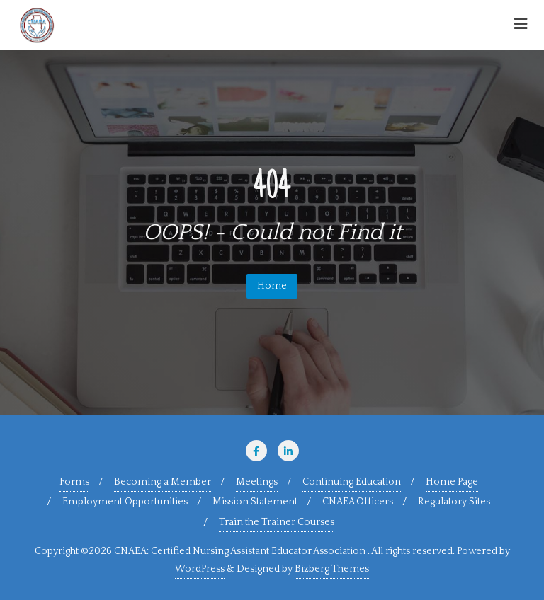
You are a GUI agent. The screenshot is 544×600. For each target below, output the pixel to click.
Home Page (452, 481)
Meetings (257, 481)
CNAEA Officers (357, 501)
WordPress (200, 569)
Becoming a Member (162, 481)
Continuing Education (351, 481)
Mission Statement (255, 501)
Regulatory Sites (454, 501)
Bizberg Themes (332, 569)
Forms (74, 481)
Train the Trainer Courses (276, 522)
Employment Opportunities (125, 501)
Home (272, 286)
